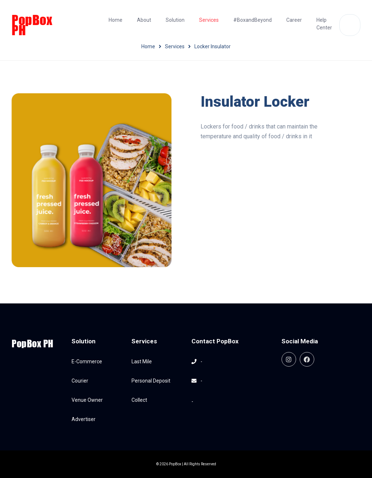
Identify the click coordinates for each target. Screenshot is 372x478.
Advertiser (84, 419)
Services (209, 20)
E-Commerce (87, 361)
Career (294, 20)
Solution (175, 20)
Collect (139, 400)
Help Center (324, 23)
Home (115, 20)
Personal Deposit (151, 381)
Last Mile (142, 361)
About (144, 20)
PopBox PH (32, 25)
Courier (80, 381)
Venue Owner (87, 400)
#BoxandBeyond (252, 20)
